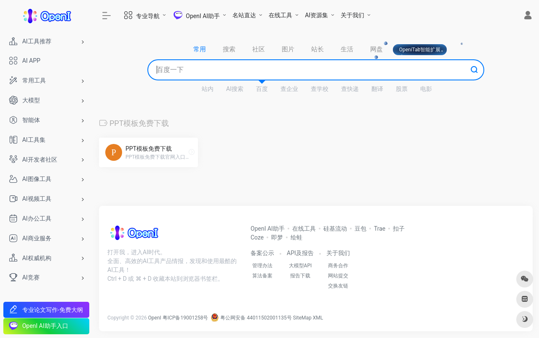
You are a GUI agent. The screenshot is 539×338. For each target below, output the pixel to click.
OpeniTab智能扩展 (420, 50)
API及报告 (300, 253)
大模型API (300, 266)
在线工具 (280, 15)
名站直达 (244, 15)
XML (318, 318)
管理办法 (262, 266)
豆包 (360, 228)
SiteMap (302, 318)
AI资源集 (316, 15)
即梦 (277, 237)
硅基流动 (335, 228)
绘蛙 (296, 237)
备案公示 (262, 253)
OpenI (154, 318)
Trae (379, 228)
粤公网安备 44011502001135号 (251, 318)
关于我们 (352, 15)
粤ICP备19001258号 (185, 318)
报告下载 (300, 276)
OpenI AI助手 (268, 228)
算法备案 (262, 276)
